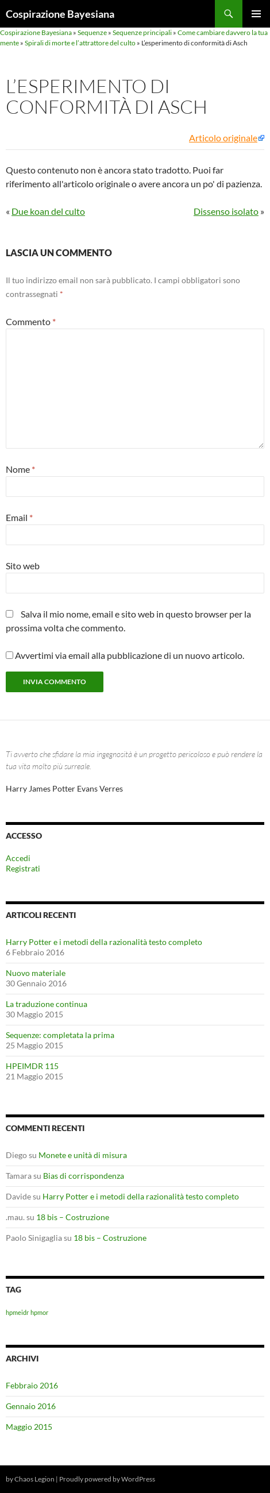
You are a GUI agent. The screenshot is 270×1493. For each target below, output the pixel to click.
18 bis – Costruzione (72, 1217)
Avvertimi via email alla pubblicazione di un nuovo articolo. (129, 655)
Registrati (23, 868)
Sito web (23, 565)
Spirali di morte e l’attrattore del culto (80, 42)
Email (19, 517)
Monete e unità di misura (82, 1155)
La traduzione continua (46, 1004)
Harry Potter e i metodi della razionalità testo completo (104, 942)
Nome (20, 469)
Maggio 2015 (29, 1427)
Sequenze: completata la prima (60, 1035)
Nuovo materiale (35, 973)
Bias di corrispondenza (83, 1175)
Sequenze (92, 32)
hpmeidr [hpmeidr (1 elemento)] (17, 1312)
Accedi (18, 858)
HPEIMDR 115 (32, 1066)
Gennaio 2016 (31, 1406)
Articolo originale (223, 138)
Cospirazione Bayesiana (60, 13)
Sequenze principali (142, 32)
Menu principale (256, 14)
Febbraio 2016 (32, 1385)
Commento (31, 321)
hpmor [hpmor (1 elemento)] (39, 1312)
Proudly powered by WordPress (107, 1479)
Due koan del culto (48, 211)
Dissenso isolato (226, 211)
